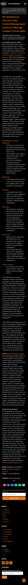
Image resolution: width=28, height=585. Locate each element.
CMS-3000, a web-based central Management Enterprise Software (13, 55)
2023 (7, 9)
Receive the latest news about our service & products (13, 491)
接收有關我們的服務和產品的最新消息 (12, 570)
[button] (25, 3)
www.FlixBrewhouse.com (13, 462)
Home (3, 9)
